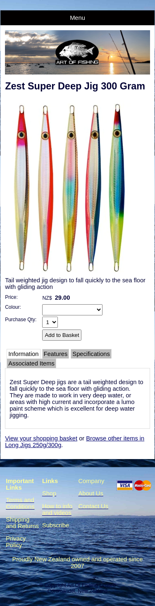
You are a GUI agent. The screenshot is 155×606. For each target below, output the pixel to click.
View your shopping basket (41, 438)
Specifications (91, 354)
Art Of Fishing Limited (91, 585)
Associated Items (31, 363)
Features (56, 354)
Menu (77, 17)
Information (23, 354)
